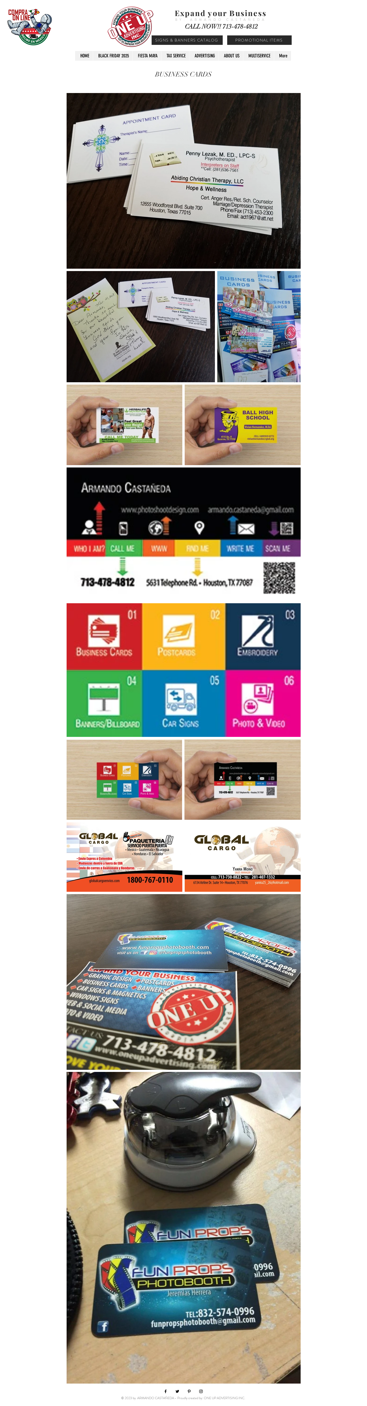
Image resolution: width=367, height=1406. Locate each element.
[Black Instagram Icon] (201, 1391)
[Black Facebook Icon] (165, 1391)
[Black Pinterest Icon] (189, 1391)
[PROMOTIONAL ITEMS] (259, 40)
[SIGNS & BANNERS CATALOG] (187, 40)
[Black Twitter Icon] (177, 1391)
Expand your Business (221, 13)
